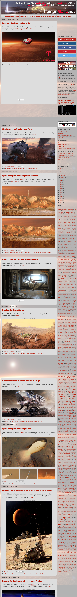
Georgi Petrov (67, 322)
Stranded (64, 530)
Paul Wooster (69, 469)
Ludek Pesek (62, 373)
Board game (70, 250)
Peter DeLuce (69, 472)
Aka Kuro (74, 213)
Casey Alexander (65, 263)
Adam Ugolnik (60, 212)
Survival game (71, 531)
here (34, 135)
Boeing (73, 252)
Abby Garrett (70, 209)
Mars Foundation (72, 404)
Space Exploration (62, 515)
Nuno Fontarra (65, 455)
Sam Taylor (60, 502)
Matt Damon (74, 427)
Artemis (65, 235)
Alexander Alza (66, 216)
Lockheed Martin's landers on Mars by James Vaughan (22, 581)
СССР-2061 (64, 571)
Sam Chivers (72, 501)
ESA (73, 306)
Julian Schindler (72, 358)
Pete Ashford (61, 472)
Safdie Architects (65, 501)
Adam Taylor (72, 210)
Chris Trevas (68, 271)
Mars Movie (68, 412)
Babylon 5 (74, 243)
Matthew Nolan (62, 428)
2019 (60, 192)
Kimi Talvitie (60, 363)
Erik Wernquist (63, 306)
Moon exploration (67, 441)
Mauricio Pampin (65, 430)
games (59, 85)
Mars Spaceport (72, 418)
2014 (60, 202)
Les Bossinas (73, 369)
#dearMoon (60, 207)
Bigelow (62, 247)
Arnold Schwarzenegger (70, 232)
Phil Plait (69, 474)
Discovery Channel (65, 291)
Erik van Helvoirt (72, 304)
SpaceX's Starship (62, 142)
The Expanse (61, 542)
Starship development (71, 524)
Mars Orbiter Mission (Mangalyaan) (65, 415)
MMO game (67, 438)
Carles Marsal (61, 262)
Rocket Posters (72, 494)
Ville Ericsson (68, 558)
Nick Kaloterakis (72, 452)
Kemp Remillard (61, 360)
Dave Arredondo (62, 287)
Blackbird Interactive (62, 249)
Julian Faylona (64, 358)
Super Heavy (61, 531)
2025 (60, 180)
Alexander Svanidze (70, 218)
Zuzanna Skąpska (68, 570)
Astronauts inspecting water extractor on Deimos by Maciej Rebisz (27, 490)
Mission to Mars (61, 438)
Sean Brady (74, 505)
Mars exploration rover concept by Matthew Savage (21, 380)
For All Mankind (62, 316)
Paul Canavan (67, 468)
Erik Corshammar (63, 304)
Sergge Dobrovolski (67, 508)
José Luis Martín (68, 357)
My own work (61, 444)
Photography (61, 477)
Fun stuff (72, 317)
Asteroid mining (61, 240)
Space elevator (71, 514)
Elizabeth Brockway (68, 301)
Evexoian (73, 309)
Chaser (59, 268)
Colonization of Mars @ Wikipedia (65, 153)
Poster (64, 481)
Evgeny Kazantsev (61, 310)
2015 (60, 200)
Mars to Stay (61, 162)
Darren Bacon (67, 285)
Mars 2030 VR (73, 386)
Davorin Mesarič (61, 288)
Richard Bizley (68, 489)
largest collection (62, 77)
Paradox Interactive (66, 465)
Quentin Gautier (61, 482)
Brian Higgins (67, 256)
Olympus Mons (68, 456)
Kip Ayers (68, 363)
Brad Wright (72, 253)
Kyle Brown (60, 366)
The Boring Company (71, 540)
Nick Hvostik (65, 452)
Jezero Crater (69, 350)
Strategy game (71, 530)
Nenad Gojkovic (61, 450)
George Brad (60, 322)
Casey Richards (73, 263)
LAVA (59, 367)
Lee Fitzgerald (72, 367)
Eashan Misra (66, 300)
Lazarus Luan (64, 367)
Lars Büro (73, 366)
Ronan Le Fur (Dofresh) (70, 498)
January (63, 177)
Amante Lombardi (67, 223)
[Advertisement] (28, 114)
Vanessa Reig (71, 557)
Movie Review (72, 443)
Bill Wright (67, 247)
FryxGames (66, 317)
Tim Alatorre (60, 551)
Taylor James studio (66, 534)
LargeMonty (66, 366)
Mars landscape (28, 252)
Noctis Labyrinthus (67, 453)
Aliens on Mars (66, 222)
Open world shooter (67, 458)
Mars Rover (22, 421)
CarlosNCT (68, 262)
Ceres (75, 265)
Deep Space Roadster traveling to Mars (16, 23)
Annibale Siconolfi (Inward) (63, 231)
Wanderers (67, 562)
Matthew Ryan (68, 428)
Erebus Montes (73, 303)
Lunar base (71, 374)
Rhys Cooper (60, 489)
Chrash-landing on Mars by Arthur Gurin (17, 129)
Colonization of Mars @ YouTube (65, 155)
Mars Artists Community (63, 157)
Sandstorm (60, 504)
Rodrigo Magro (61, 495)
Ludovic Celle (69, 373)
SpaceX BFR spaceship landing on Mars (16, 428)
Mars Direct (60, 161)
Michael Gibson (31, 303)
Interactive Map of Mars (63, 131)
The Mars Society (69, 543)
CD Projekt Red (69, 265)
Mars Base (7, 303)
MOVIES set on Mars (35, 16)
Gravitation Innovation (62, 326)
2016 (60, 198)
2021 (60, 188)
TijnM (74, 549)
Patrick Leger (60, 468)
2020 (60, 190)
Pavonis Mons (66, 471)
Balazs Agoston (63, 244)
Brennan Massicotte (71, 255)
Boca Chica (66, 252)
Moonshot (65, 443)
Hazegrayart (13, 252)
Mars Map (68, 410)
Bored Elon (67, 253)
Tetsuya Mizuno (62, 540)
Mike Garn (67, 435)
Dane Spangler (66, 284)
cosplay (66, 281)
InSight (65, 338)
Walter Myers (60, 562)
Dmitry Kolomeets (70, 293)
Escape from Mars (61, 307)
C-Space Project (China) (69, 259)
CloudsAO (65, 275)
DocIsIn (68, 294)
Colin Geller (74, 276)
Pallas (59, 465)
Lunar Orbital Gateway (70, 376)
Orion (60, 462)
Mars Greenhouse (31, 353)
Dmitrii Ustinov (73, 291)
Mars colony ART (24, 16)
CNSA (70, 275)
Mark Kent (62, 383)
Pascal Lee (73, 465)
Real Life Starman (65, 485)
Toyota (61, 554)
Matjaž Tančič (60, 427)
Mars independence (65, 409)
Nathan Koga (67, 447)
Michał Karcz (68, 434)
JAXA (64, 348)
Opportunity (69, 459)
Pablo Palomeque (71, 463)
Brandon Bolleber (61, 255)
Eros (69, 306)
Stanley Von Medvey (72, 519)
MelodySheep (73, 431)
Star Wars (68, 521)
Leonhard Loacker (65, 369)
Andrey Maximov (67, 228)
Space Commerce (67, 513)
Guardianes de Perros (62, 329)
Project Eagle (71, 480)
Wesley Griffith (62, 564)
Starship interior (64, 526)
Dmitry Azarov (62, 293)
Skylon (59, 511)
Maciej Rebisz (12, 573)
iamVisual (60, 335)
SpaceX (54, 16)
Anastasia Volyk (67, 225)
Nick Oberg (60, 453)
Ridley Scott (60, 492)
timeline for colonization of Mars (65, 94)
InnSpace (59, 338)
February (63, 175)
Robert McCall (68, 492)
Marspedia (60, 133)
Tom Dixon (73, 551)
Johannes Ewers (69, 353)
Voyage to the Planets (63, 561)
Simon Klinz (72, 510)
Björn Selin (73, 247)
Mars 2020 (73, 385)
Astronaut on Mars (15, 168)
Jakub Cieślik (72, 345)
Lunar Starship (67, 377)
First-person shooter (71, 313)
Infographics (69, 337)
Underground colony (62, 555)
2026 (60, 168)
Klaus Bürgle (73, 363)
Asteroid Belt (71, 238)
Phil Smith (74, 474)
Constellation (60, 281)
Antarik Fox (72, 231)
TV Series (69, 554)
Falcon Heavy (8, 102)
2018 (60, 194)
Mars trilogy (62, 419)
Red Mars (62, 486)
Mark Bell (67, 382)
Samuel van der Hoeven (70, 502)
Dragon (67, 299)
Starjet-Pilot (61, 522)
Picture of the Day (32, 168)
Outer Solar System (68, 462)
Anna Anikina (72, 229)
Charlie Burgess (71, 266)
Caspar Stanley (62, 265)
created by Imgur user (22, 29)
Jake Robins (65, 345)
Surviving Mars (61, 533)
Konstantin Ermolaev (63, 364)
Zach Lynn (61, 570)
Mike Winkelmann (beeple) (63, 437)
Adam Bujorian (65, 210)
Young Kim (66, 568)
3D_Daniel (67, 207)
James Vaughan (61, 347)
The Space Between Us (71, 546)
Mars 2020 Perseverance (63, 386)
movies (72, 84)
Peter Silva (64, 474)
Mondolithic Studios (64, 440)
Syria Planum (69, 533)
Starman (72, 523)
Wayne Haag (73, 562)
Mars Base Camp (67, 389)
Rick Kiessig (72, 491)
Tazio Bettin (74, 534)
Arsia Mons (60, 234)
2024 (60, 182)
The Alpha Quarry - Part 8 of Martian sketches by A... (67, 172)
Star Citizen (61, 521)
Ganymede (69, 319)
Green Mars (71, 326)
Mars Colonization (20, 252)
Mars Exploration (24, 168)
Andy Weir (65, 229)
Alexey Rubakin (72, 219)
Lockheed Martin (63, 370)
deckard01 (71, 288)
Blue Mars (70, 249)
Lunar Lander (60, 376)
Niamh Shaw (69, 450)
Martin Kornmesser (68, 424)
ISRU (75, 342)
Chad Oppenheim (62, 266)
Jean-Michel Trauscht (71, 348)
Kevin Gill (73, 361)
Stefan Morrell (62, 527)
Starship (59, 16)
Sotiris (60, 513)
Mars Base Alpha (67, 16)
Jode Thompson (61, 353)
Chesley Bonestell (65, 268)
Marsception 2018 (67, 421)
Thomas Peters (62, 548)
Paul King (73, 468)
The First (68, 542)
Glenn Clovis (72, 323)
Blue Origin (64, 250)
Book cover (60, 253)
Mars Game (61, 406)
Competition (62, 278)
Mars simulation (64, 418)
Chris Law (74, 269)
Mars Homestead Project (71, 407)
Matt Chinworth (67, 427)
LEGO (59, 369)
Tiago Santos (68, 549)
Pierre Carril (68, 479)
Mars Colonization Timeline (12, 16)
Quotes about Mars (70, 482)
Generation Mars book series (69, 320)
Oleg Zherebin (60, 456)
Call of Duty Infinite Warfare (63, 260)
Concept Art (7, 421)
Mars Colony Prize (62, 399)
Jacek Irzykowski (62, 344)
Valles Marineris (62, 557)
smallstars (74, 511)
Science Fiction (65, 505)
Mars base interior (14, 303)
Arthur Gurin (8, 168)
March (62, 170)
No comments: (10, 100)
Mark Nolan (69, 383)
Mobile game (73, 438)
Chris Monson (62, 271)
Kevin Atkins (67, 361)
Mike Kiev (73, 435)
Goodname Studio (61, 325)
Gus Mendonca (72, 329)
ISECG (70, 342)
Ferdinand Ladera (71, 312)
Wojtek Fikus (71, 567)
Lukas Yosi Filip (64, 374)
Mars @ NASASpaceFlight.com (65, 135)
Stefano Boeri (68, 527)
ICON (65, 335)
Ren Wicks (65, 488)
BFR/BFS (7, 252)
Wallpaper (71, 561)
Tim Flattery (66, 551)
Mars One (64, 413)
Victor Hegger (60, 558)
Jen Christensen (61, 350)
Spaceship (44, 252)
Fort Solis (72, 316)
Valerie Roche (72, 555)
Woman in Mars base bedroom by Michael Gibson (20, 259)
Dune (59, 300)
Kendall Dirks (69, 360)
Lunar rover (60, 377)
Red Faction (73, 485)
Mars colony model (70, 398)
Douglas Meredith (71, 297)
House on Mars (63, 332)
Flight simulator (63, 314)
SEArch (60, 507)
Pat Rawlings (72, 466)
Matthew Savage (29, 421)
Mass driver (65, 425)
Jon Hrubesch (72, 354)
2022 (60, 186)
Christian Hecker (66, 272)
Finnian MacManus (61, 313)
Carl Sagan (72, 260)
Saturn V (68, 504)
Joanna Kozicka (66, 351)
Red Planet (69, 486)
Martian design (63, 422)
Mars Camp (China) (72, 391)
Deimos (6, 573)
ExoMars (69, 310)
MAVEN (71, 430)
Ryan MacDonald (68, 499)
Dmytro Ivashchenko (62, 294)
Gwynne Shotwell (61, 331)
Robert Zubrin (64, 494)
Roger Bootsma (69, 495)
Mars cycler (70, 399)
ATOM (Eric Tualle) (68, 241)
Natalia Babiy (62, 446)
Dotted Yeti (64, 297)
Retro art (71, 488)
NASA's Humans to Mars (63, 144)
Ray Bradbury (68, 483)
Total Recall (73, 552)
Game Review (61, 319)
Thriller (68, 548)
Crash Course (72, 281)
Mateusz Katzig (72, 425)
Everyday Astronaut (65, 309)
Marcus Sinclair (8, 353)
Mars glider (70, 406)
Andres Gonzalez (68, 226)
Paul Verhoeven (61, 469)
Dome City (74, 294)
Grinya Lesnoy (67, 328)
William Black (67, 565)
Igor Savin (70, 335)
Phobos (71, 475)
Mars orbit (32, 573)
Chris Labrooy (68, 269)
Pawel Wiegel (73, 471)
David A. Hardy (71, 287)
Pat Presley (65, 466)
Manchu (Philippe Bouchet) (69, 379)
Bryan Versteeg (70, 257)
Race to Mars (60, 483)
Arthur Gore (64, 237)
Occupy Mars (72, 455)
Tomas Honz (60, 552)
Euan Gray (69, 307)
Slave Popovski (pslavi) (66, 511)
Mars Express (64, 404)
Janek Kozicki (68, 347)
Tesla (17, 102)
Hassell (67, 331)
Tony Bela (66, 552)
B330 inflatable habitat (66, 243)
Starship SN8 (73, 526)
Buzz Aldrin (60, 259)
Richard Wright (66, 491)
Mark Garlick (73, 382)
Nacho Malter (68, 444)
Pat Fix (60, 466)
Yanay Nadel (60, 568)
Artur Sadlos (64, 238)
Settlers (66, 510)
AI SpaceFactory (68, 213)
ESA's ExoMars (61, 146)
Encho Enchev (66, 303)
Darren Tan (74, 285)
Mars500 (60, 421)
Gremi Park (60, 328)
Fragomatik (60, 317)
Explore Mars (61, 159)
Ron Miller (61, 498)
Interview (66, 342)
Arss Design (66, 234)
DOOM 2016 (68, 296)
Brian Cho (60, 256)
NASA (74, 444)
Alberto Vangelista (62, 215)
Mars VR (68, 419)
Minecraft (72, 437)
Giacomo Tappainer (65, 323)
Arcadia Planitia (61, 232)
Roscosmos (60, 499)
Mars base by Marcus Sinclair (13, 310)
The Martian (69, 545)
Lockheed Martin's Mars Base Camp (66, 148)
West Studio (69, 564)
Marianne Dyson (68, 380)
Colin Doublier (65, 276)
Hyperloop (72, 333)
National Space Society (70, 449)
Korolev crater (72, 364)
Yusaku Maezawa (73, 568)
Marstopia (74, 421)
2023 (60, 184)
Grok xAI (73, 328)
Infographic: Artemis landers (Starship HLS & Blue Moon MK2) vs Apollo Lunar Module (66, 102)
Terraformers (62, 536)
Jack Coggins (69, 344)
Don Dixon (62, 296)
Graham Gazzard (71, 325)
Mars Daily (60, 137)
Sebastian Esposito (68, 507)
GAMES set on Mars (46, 16)
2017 (60, 196)
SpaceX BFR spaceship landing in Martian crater (20, 175)
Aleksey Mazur (70, 215)
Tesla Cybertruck (62, 539)
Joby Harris (72, 351)
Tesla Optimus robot (72, 539)
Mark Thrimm (66, 385)
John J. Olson (64, 354)
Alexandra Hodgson (62, 219)
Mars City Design (63, 392)
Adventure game (69, 212)
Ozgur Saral (64, 463)
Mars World (74, 419)
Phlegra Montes (63, 475)
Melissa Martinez (66, 431)
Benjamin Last (66, 246)
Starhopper (73, 521)
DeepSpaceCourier (61, 290)
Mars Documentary (66, 401)
